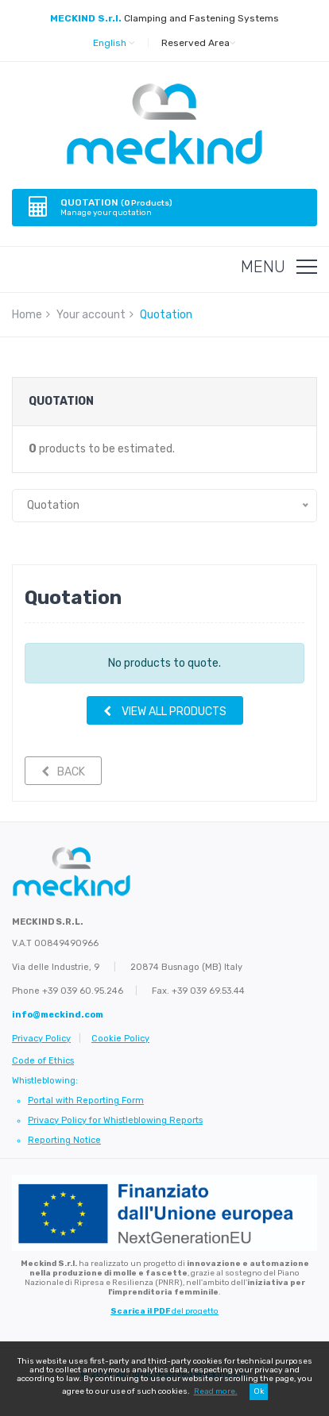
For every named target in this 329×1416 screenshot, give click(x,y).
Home (27, 314)
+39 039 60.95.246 (82, 991)
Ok (259, 1391)
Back (63, 772)
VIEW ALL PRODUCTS (164, 711)
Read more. (216, 1391)
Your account (91, 314)
